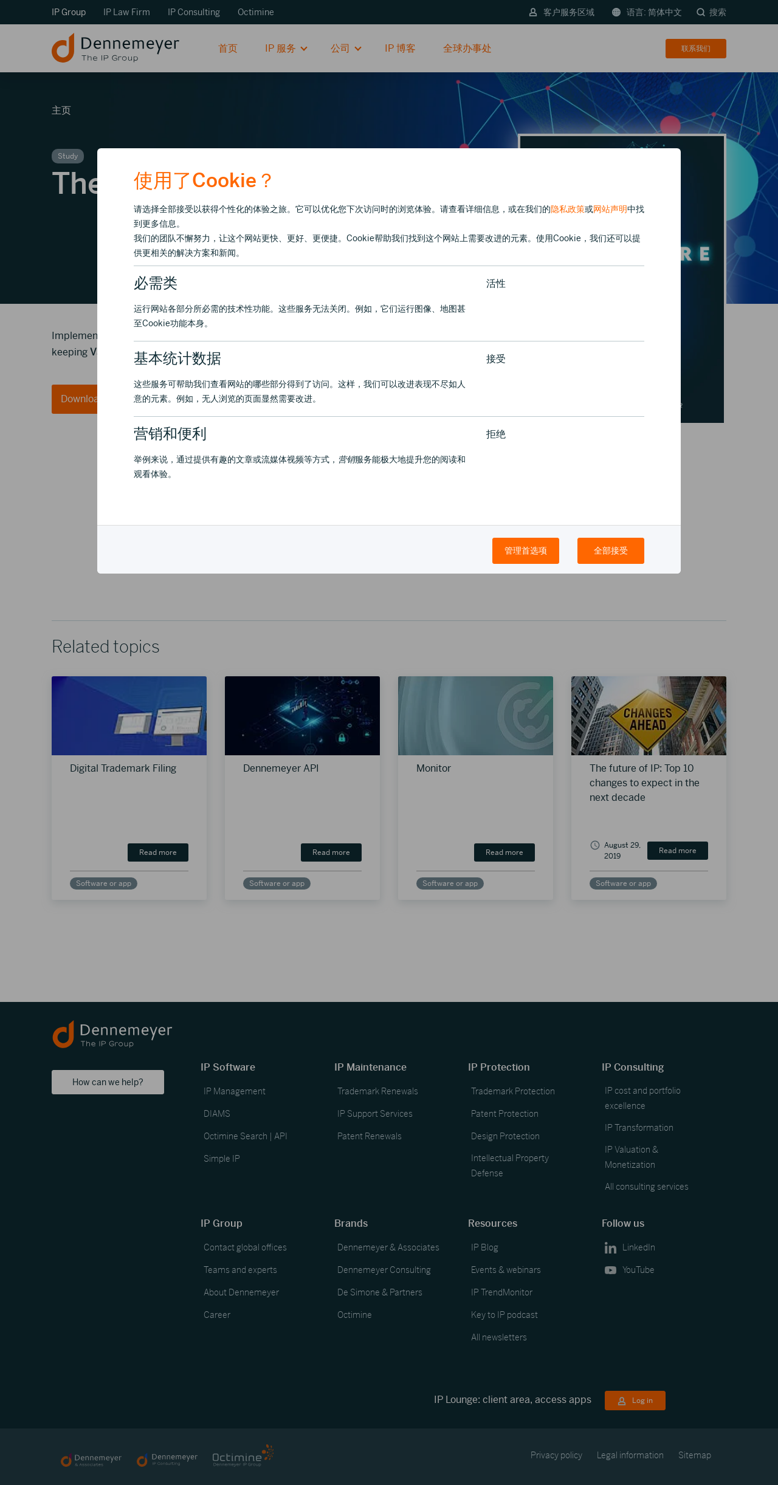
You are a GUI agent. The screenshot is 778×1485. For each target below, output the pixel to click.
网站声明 (610, 209)
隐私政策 (568, 209)
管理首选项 (525, 550)
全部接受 (611, 550)
